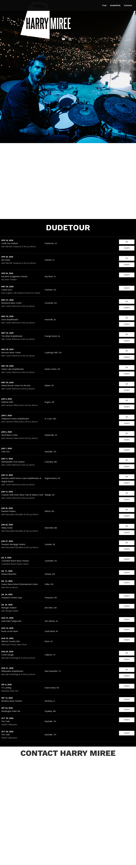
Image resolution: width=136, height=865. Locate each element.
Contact (128, 6)
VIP (127, 242)
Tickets (127, 248)
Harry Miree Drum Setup (24, 862)
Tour (104, 6)
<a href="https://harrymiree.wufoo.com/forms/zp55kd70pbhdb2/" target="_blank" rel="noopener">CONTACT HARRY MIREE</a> (68, 799)
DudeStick (115, 6)
